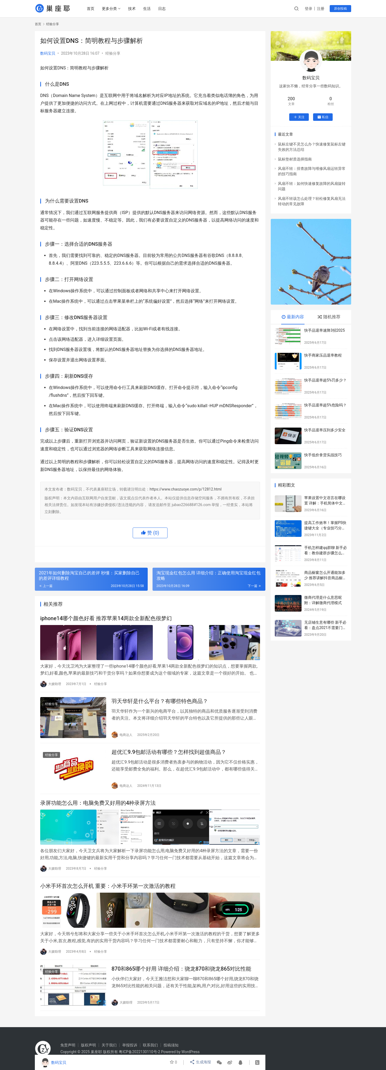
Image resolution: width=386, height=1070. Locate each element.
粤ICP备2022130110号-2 (139, 1052)
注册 (320, 8)
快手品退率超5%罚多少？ (325, 380)
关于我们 (109, 1045)
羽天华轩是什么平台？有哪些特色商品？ (160, 701)
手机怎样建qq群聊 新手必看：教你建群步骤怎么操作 (325, 552)
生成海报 (200, 1062)
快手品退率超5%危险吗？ (325, 405)
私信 (322, 117)
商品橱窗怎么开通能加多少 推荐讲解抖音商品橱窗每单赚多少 (325, 577)
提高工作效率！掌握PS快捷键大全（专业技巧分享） (325, 528)
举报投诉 (129, 1045)
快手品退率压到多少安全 (325, 430)
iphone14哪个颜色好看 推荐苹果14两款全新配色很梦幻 (106, 619)
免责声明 (67, 1045)
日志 (162, 8)
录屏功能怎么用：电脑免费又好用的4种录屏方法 (98, 804)
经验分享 (112, 53)
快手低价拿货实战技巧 (323, 455)
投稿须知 (171, 1045)
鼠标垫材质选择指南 (295, 159)
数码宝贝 (47, 53)
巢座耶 (96, 1052)
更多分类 (110, 8)
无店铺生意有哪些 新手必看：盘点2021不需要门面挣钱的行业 (325, 627)
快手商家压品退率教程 (323, 355)
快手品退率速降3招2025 (324, 330)
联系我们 (150, 1045)
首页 (91, 8)
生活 (147, 8)
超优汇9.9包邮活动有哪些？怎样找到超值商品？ (169, 752)
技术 (132, 8)
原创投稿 (340, 8)
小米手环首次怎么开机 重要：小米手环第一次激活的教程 (108, 886)
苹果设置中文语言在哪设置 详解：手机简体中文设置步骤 (325, 503)
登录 (308, 8)
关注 (299, 117)
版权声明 (88, 1045)
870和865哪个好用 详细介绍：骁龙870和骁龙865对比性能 (181, 969)
